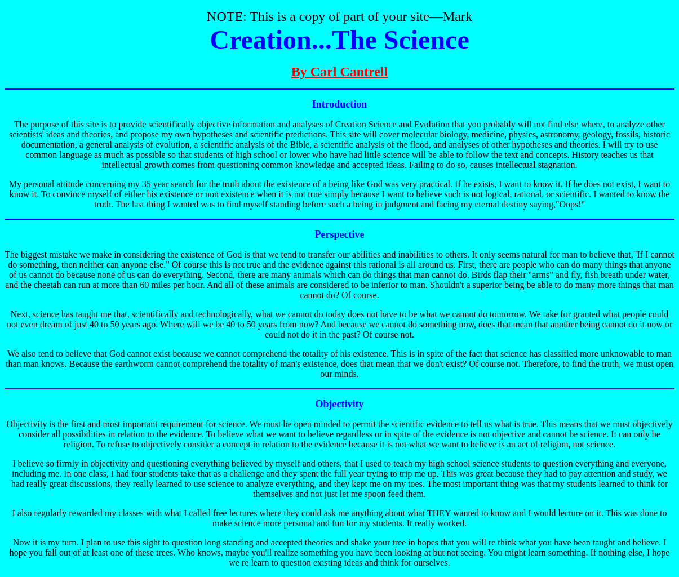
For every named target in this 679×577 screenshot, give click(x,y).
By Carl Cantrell (339, 71)
